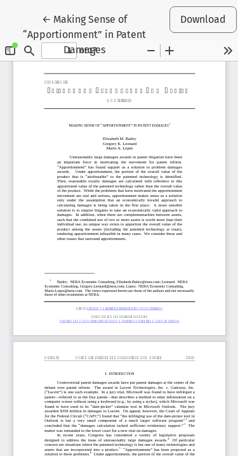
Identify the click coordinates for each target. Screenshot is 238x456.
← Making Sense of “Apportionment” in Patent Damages (93, 33)
